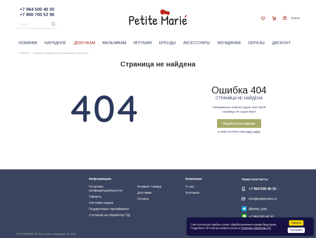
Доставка (144, 192)
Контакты (192, 192)
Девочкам (84, 43)
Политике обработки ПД (256, 228)
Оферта (95, 196)
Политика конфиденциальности (105, 188)
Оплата (143, 198)
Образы (256, 43)
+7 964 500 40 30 (37, 9)
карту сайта (253, 131)
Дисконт (281, 43)
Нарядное (55, 43)
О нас (189, 186)
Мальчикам (114, 43)
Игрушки (143, 43)
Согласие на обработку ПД (109, 215)
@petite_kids (258, 209)
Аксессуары (196, 43)
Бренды (167, 43)
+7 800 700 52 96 (37, 14)
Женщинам (229, 43)
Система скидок (101, 202)
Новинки (28, 43)
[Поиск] (36, 24)
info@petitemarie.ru (263, 198)
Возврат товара (149, 186)
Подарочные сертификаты (109, 209)
